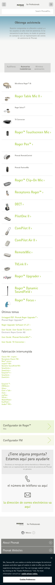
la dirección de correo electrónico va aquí (27, 504)
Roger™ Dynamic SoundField (26, 290)
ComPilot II (22, 228)
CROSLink (5, 386)
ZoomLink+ (6, 370)
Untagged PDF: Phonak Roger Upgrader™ (19, 317)
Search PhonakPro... (43, 11)
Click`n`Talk (6, 390)
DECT (18, 204)
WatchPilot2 (6, 400)
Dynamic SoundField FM (11, 366)
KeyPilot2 (5, 402)
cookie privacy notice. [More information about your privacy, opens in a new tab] (29, 574)
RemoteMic (23, 252)
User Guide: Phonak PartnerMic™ (16, 337)
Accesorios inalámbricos (25, 67)
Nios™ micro (6, 361)
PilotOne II (22, 216)
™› (9, 384)
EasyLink (5, 384)
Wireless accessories (39, 67)
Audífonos (11, 66)
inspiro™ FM (6, 363)
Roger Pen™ (23, 144)
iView (4, 388)
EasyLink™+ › (6, 373)
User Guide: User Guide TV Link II (16, 329)
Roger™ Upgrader (27, 276)
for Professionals (32, 4)
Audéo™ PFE (6, 404)
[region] (27, 569)
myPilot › (5, 395)
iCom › (4, 393)
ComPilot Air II (25, 240)
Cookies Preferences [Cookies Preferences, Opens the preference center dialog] (27, 579)
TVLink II (20, 264)
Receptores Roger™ (28, 192)
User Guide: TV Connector (13, 342)
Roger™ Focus (24, 300)
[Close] (51, 558)
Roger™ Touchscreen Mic (32, 132)
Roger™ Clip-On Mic (29, 180)
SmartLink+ (6, 368)
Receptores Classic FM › (10, 359)
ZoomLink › (6, 377)
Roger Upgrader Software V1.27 (15, 325)
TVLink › (4, 397)
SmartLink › (6, 375)
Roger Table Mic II (27, 96)
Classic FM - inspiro (9, 357)
